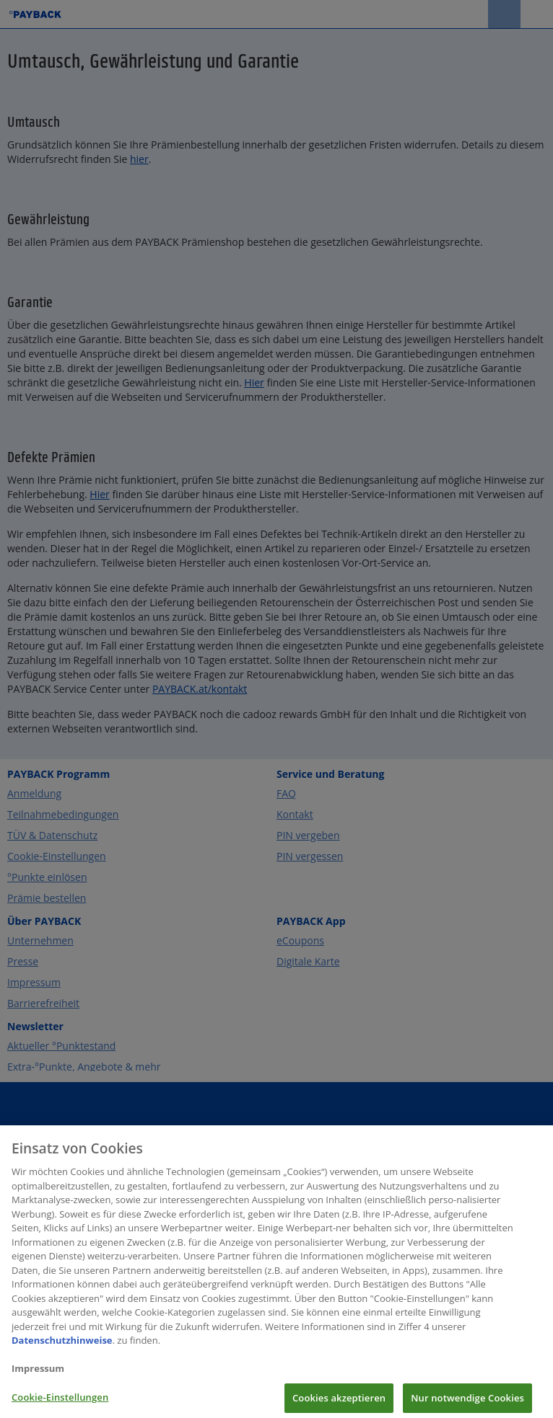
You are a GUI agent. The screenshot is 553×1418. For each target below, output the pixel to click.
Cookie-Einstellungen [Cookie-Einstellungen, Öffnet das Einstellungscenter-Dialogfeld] (60, 1402)
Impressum (38, 1374)
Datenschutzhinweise (62, 1346)
